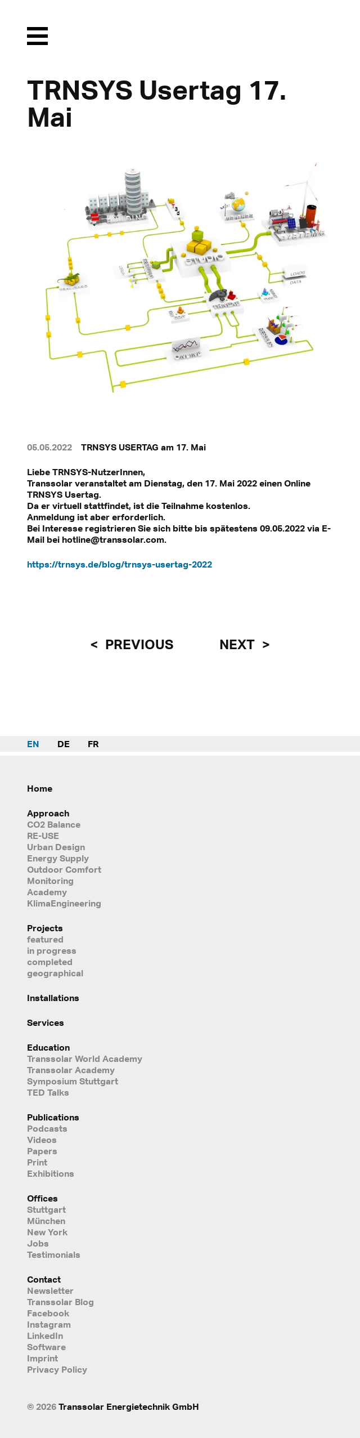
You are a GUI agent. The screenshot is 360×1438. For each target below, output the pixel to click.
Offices (42, 1198)
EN (33, 743)
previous (137, 644)
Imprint (42, 1358)
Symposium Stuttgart (72, 1081)
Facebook (48, 1313)
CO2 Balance (53, 824)
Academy (47, 891)
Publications (53, 1117)
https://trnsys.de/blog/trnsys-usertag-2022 (119, 564)
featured (45, 939)
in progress (51, 950)
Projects (45, 928)
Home (39, 788)
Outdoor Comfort (64, 869)
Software (46, 1346)
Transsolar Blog (60, 1301)
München (46, 1220)
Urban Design (56, 846)
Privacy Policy (57, 1369)
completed (50, 961)
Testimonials (53, 1254)
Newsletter (50, 1290)
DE (63, 743)
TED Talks (48, 1092)
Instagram (49, 1324)
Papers (42, 1150)
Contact (44, 1279)
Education (48, 1047)
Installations (53, 997)
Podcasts (47, 1128)
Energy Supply (58, 858)
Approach (48, 813)
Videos (42, 1139)
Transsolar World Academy (84, 1058)
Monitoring (50, 880)
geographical (55, 973)
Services (45, 1022)
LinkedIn (45, 1335)
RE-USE (43, 835)
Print (37, 1162)
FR (93, 743)
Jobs (38, 1243)
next (238, 644)
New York (47, 1232)
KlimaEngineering (64, 903)
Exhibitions (50, 1173)
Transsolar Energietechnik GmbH (128, 1406)
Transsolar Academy (71, 1069)
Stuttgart (46, 1209)
